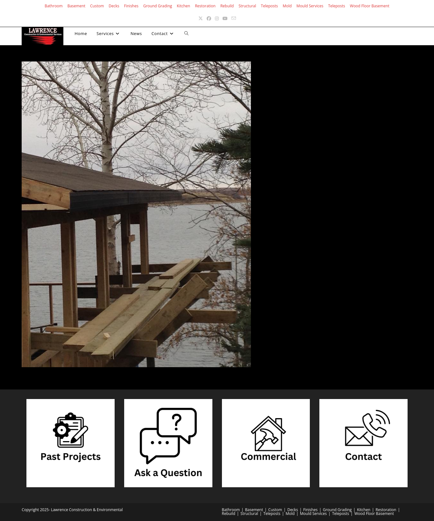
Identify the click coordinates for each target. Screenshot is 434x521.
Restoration (205, 6)
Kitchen (183, 6)
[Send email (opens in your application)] (234, 18)
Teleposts (269, 6)
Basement (76, 6)
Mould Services (309, 6)
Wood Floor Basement (369, 6)
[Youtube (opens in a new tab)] (225, 18)
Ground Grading (157, 6)
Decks (114, 6)
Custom (97, 6)
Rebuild (227, 6)
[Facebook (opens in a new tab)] (209, 18)
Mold (287, 6)
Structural (247, 6)
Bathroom (54, 6)
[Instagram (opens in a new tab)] (217, 18)
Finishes (131, 6)
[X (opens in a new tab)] (200, 18)
